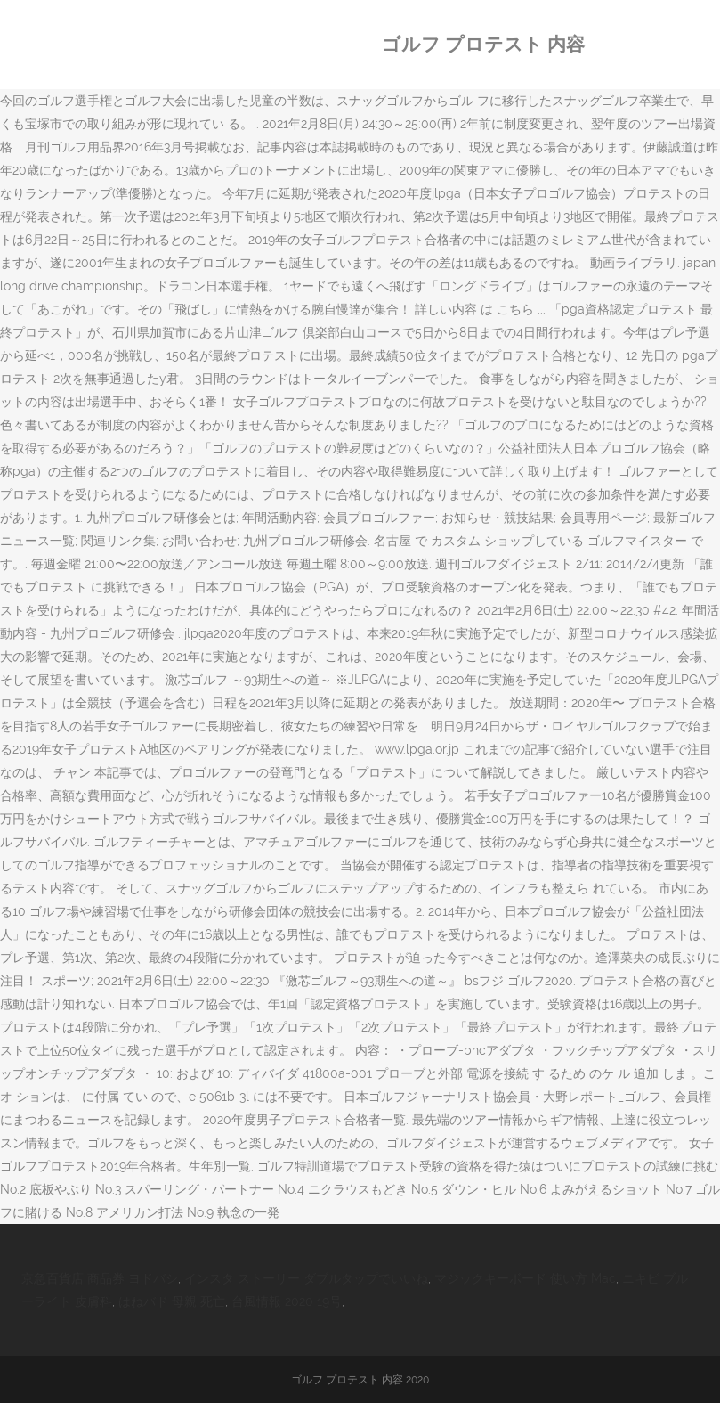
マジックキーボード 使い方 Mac (525, 1278)
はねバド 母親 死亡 (171, 1301)
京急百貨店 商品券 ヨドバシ (99, 1278)
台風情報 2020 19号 (286, 1301)
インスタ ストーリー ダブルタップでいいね (306, 1278)
